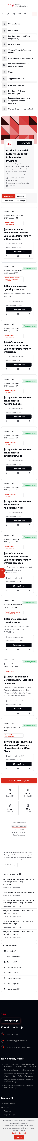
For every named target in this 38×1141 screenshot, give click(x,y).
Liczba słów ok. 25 (13, 360)
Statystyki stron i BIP (12, 967)
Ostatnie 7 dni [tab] (8, 200)
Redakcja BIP (11, 1020)
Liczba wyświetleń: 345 (15, 756)
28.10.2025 (7, 895)
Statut (9, 671)
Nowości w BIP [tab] (8, 196)
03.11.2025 (7, 887)
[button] (26, 13)
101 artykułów (12, 180)
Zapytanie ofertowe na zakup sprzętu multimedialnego (17, 400)
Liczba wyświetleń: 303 (15, 356)
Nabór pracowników (9, 223)
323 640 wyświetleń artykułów (17, 183)
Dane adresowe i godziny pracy (12, 612)
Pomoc (7, 1107)
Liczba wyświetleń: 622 (15, 701)
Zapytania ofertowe (10, 391)
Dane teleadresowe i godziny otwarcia (18, 892)
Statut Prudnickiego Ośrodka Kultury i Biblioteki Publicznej (18, 679)
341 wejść (16, 937)
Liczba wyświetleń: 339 (15, 460)
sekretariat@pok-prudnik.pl (17, 1041)
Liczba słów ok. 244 (14, 641)
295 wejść (16, 895)
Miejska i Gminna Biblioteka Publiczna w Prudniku (12, 279)
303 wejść (17, 906)
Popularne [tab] (20, 196)
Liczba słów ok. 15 (13, 516)
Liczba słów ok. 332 (14, 305)
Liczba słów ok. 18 (13, 247)
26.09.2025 (7, 906)
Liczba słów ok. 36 (13, 704)
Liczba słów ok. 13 (13, 412)
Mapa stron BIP (10, 962)
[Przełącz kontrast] (8, 13)
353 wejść (17, 916)
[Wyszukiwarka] (2, 13)
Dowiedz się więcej (19, 1133)
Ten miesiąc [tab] (21, 200)
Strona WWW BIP (24, 143)
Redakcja (7, 1111)
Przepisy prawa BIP (11, 989)
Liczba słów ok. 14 (13, 464)
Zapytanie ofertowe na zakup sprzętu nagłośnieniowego (17, 504)
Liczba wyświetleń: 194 (14, 244)
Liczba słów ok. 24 (13, 759)
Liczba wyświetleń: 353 (15, 408)
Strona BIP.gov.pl (11, 983)
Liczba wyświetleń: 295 (15, 301)
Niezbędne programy (12, 956)
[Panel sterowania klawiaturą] (20, 13)
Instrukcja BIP (9, 951)
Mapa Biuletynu (10, 1115)
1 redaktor (10, 186)
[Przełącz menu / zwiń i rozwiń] (34, 14)
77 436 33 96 (12, 1034)
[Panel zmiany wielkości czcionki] (14, 13)
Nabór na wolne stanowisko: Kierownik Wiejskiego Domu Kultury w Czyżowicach (18, 881)
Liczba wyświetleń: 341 (14, 512)
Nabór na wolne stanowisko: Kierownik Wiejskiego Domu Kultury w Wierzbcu (19, 1075)
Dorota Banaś (9, 211)
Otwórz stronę (19, 252)
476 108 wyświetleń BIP (15, 178)
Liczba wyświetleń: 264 (15, 578)
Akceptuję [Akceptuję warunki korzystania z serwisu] (19, 1137)
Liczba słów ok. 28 (13, 581)
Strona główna (10, 1103)
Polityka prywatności (12, 978)
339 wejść (17, 927)
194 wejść (16, 887)
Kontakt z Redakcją (19, 780)
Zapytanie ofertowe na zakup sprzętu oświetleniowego (17, 452)
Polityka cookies (10, 973)
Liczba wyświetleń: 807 (15, 637)
